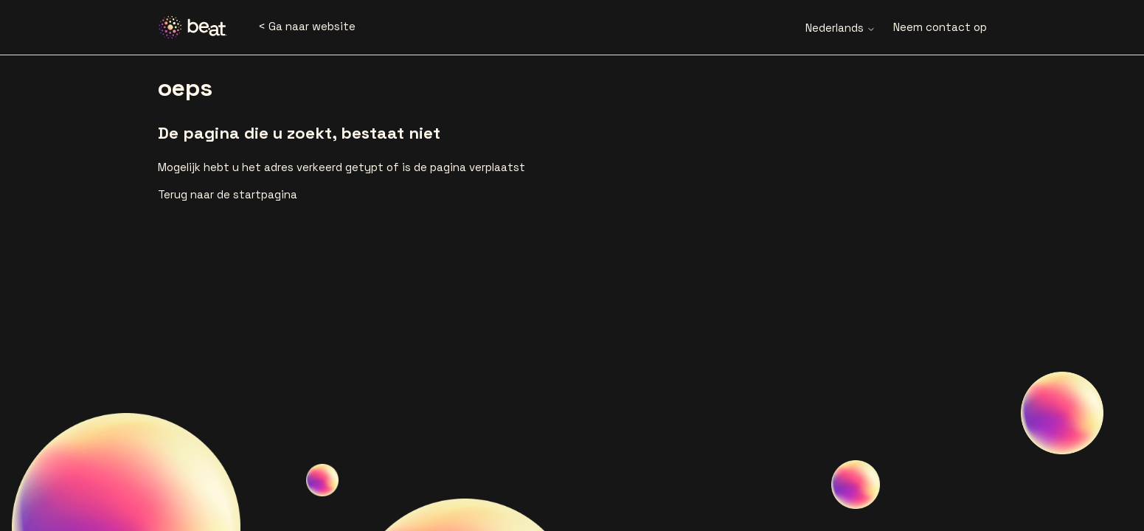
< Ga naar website (307, 26)
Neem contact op (940, 27)
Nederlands (840, 27)
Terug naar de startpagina (227, 194)
